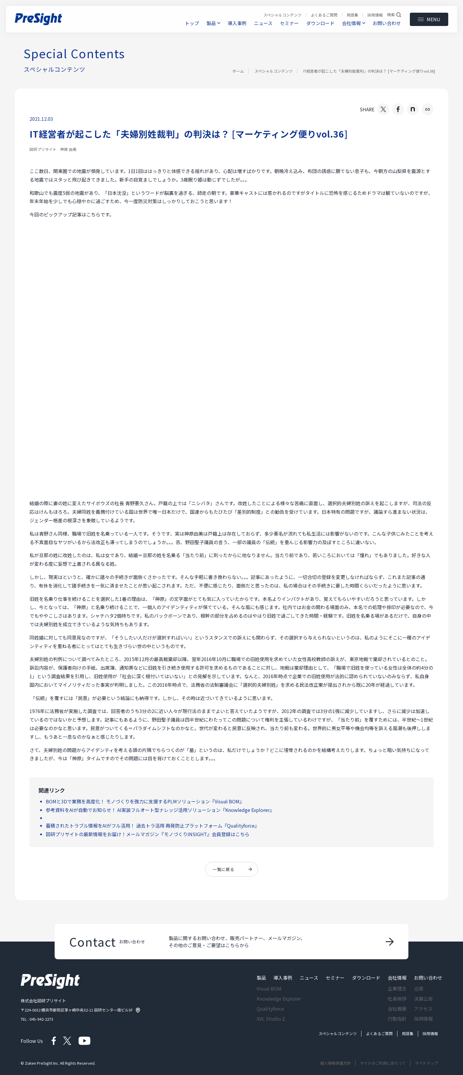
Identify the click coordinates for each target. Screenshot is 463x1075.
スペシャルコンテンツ (274, 71)
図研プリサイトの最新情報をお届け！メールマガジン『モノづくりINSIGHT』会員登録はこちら (148, 834)
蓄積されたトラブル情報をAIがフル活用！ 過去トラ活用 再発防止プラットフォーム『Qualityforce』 (152, 825)
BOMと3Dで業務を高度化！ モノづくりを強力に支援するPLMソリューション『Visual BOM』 (145, 801)
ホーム (238, 71)
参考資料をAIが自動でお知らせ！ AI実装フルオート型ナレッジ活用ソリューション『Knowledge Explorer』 (160, 809)
